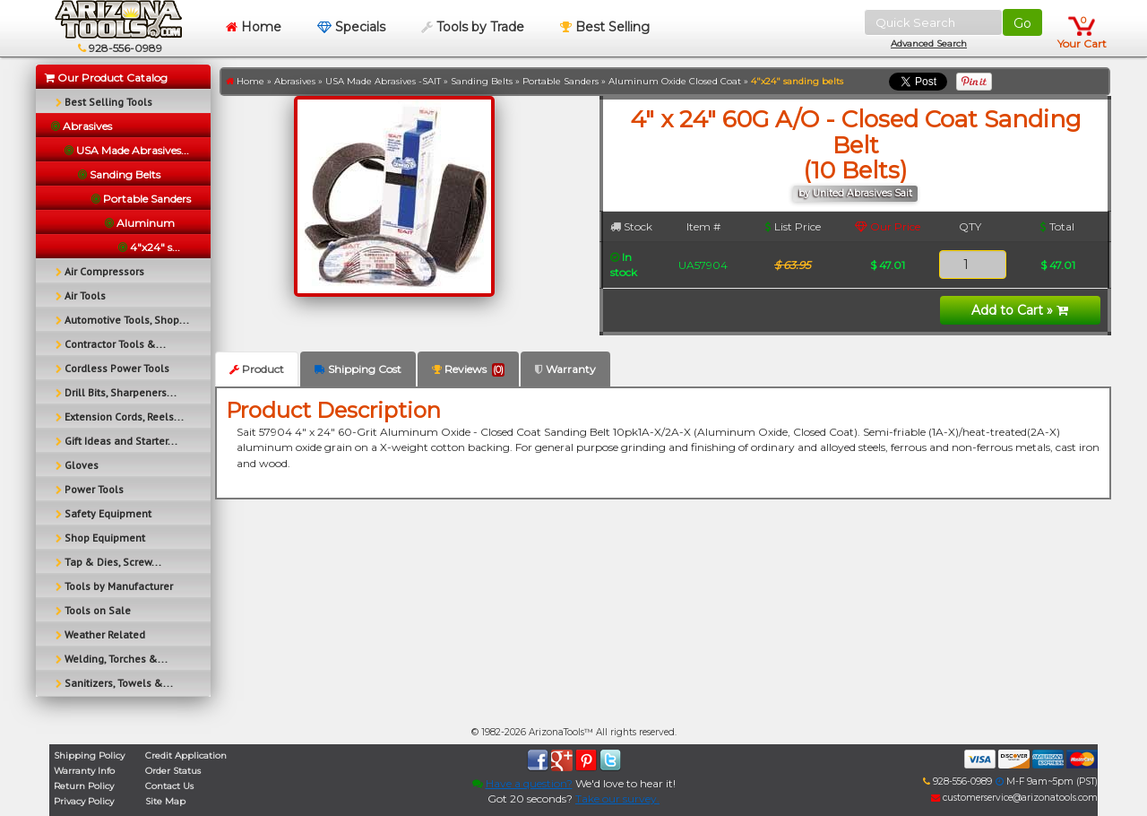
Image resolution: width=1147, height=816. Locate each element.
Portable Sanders (560, 81)
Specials (351, 27)
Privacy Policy (84, 801)
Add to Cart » (1019, 310)
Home (253, 27)
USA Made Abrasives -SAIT (383, 81)
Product (256, 369)
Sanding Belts (482, 81)
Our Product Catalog (106, 77)
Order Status (173, 771)
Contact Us (169, 786)
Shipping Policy (89, 755)
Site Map (165, 801)
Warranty (565, 369)
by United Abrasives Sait (855, 193)
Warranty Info (84, 771)
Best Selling (605, 27)
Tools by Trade (472, 27)
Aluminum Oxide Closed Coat (674, 81)
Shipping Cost (358, 369)
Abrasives (294, 81)
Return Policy (84, 786)
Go (1022, 23)
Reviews (468, 369)
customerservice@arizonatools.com (1014, 797)
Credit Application (186, 755)
